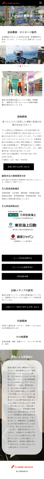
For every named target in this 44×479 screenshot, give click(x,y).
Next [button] (36, 55)
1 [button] (18, 66)
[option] (22, 54)
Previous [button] (7, 55)
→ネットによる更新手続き (22, 267)
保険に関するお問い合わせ (19, 167)
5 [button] (27, 66)
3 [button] (22, 66)
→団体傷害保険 (22, 276)
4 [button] (25, 66)
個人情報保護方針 (22, 471)
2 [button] (20, 66)
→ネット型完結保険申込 (22, 258)
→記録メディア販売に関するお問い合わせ (22, 307)
